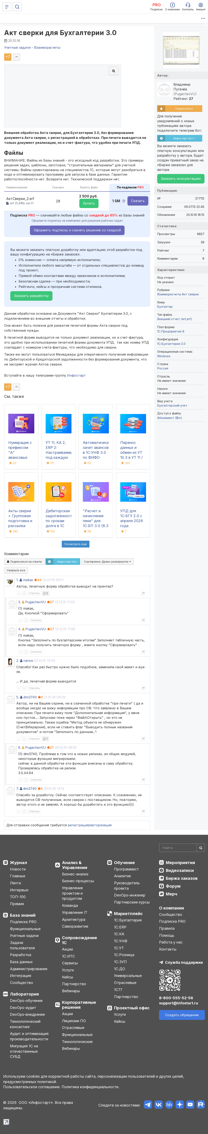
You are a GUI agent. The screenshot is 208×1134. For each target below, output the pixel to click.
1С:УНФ (120, 941)
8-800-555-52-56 (176, 998)
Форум (173, 886)
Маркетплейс (128, 913)
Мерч (171, 894)
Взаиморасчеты (169, 294)
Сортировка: (107, 561)
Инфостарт (76, 375)
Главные (17, 876)
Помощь (166, 935)
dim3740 (30, 697)
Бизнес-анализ (75, 874)
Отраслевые (73, 1027)
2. (17, 661)
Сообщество (21, 982)
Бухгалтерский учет (172, 405)
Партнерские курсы (132, 902)
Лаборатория (24, 994)
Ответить (34, 593)
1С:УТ (119, 948)
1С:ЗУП (120, 962)
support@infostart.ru (178, 1003)
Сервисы (70, 963)
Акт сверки (190, 294)
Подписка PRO (23, 922)
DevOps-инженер (129, 895)
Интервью (19, 890)
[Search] (182, 848)
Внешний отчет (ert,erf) (174, 319)
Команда (70, 905)
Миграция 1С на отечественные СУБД (24, 1051)
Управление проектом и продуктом (72, 893)
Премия (17, 904)
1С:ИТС (68, 956)
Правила (167, 928)
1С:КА (119, 934)
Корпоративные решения (79, 1005)
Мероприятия (180, 862)
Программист (126, 869)
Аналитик (122, 876)
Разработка (20, 955)
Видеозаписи (180, 870)
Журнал (18, 862)
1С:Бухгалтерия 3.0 (171, 344)
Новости (18, 869)
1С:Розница (124, 955)
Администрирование (28, 969)
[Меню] (6, 6)
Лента (15, 883)
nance (28, 661)
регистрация (78, 825)
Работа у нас (171, 942)
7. (17, 788)
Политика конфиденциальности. (90, 1087)
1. (17, 580)
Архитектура (73, 919)
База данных (21, 962)
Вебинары (71, 991)
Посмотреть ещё (75, 544)
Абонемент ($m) (169, 418)
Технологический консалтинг (25, 1024)
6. (19, 747)
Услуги (68, 970)
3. (19, 602)
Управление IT (74, 912)
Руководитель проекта (127, 885)
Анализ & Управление (74, 865)
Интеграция (20, 975)
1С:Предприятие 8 (170, 331)
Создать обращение (182, 1015)
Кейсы (67, 977)
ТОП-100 (18, 897)
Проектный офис (132, 1007)
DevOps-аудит (23, 1007)
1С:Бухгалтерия (128, 920)
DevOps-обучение (26, 1000)
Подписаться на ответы (24, 561)
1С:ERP (120, 927)
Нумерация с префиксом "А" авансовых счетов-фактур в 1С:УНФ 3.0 (20, 457)
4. (19, 629)
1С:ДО (119, 969)
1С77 (118, 989)
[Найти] (201, 848)
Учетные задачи (24, 935)
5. (17, 697)
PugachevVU (35, 602)
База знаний (23, 915)
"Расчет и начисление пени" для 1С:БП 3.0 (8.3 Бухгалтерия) (95, 521)
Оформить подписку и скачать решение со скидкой (77, 230)
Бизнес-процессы (78, 881)
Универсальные (128, 975)
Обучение (124, 862)
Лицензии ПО (74, 1021)
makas (28, 580)
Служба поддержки (184, 962)
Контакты (167, 949)
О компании (171, 908)
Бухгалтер (165, 307)
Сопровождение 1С (79, 940)
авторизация (101, 825)
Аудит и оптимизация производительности (29, 1036)
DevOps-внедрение (27, 1014)
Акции (67, 949)
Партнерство (74, 984)
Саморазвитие (75, 926)
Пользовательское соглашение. (32, 1087)
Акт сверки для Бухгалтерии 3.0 (60, 33)
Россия (162, 368)
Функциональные (25, 929)
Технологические (77, 1041)
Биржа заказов (182, 878)
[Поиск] (17, 6)
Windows (163, 356)
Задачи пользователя (22, 945)
